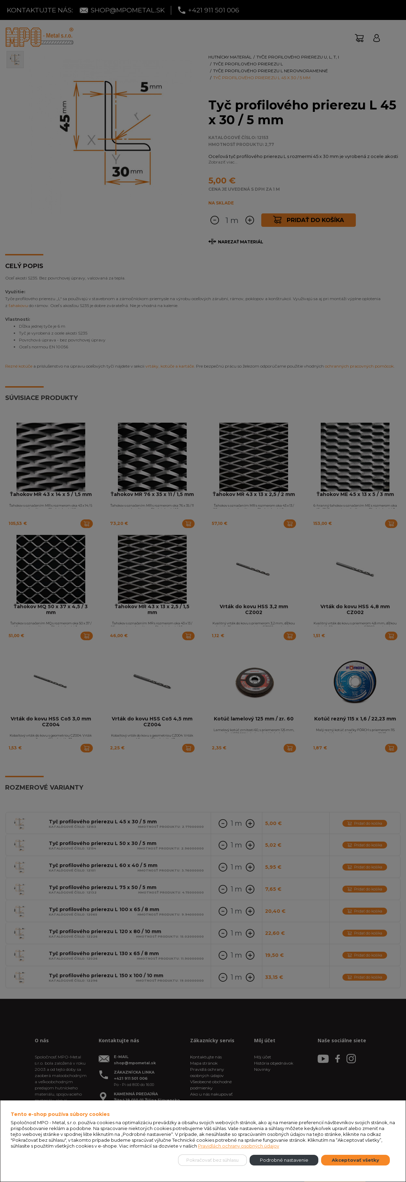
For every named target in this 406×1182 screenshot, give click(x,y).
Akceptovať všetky (355, 1160)
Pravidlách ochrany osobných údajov (238, 1146)
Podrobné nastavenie (284, 1160)
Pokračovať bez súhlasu (212, 1160)
